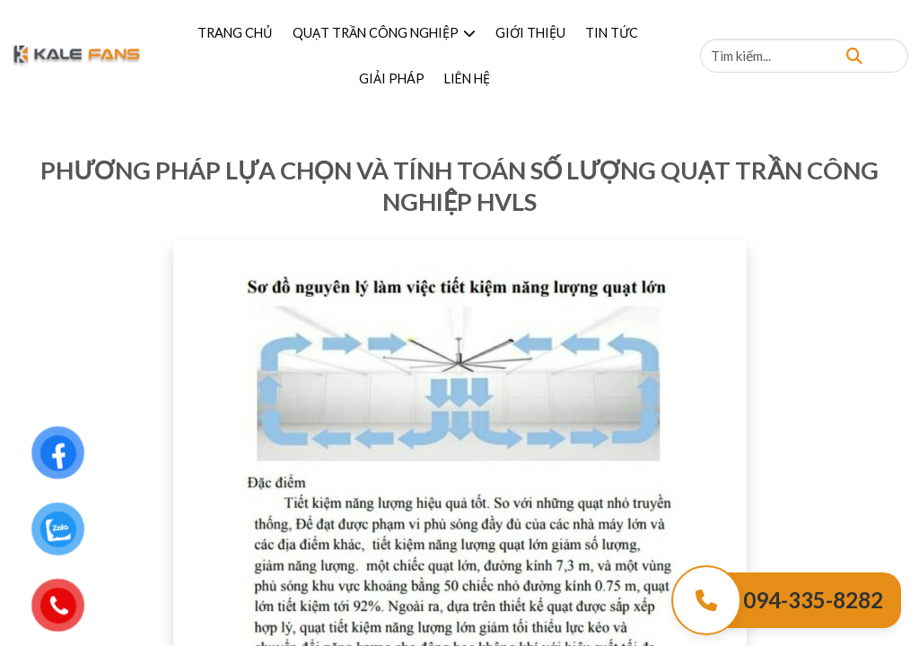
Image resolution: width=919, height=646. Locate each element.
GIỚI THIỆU (530, 32)
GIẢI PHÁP (391, 78)
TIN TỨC (611, 32)
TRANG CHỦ (235, 32)
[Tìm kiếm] (854, 55)
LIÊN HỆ (467, 78)
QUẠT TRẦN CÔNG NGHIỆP (384, 32)
